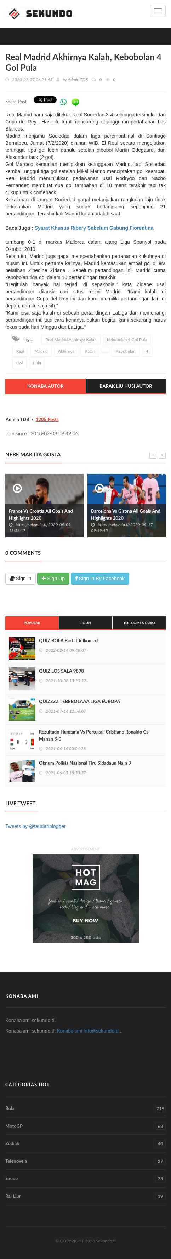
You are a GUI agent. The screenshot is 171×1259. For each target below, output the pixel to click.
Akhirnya (66, 351)
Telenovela (85, 1161)
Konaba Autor (45, 386)
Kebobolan (125, 351)
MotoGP (85, 1126)
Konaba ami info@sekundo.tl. (88, 1031)
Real (20, 351)
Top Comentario (139, 623)
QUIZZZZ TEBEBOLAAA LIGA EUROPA (79, 701)
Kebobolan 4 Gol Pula (127, 339)
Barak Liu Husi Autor (125, 386)
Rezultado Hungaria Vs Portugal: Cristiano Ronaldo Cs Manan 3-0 (93, 735)
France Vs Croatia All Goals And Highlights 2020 (41, 514)
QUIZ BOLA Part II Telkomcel (68, 640)
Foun (86, 623)
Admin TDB (78, 79)
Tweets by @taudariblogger (35, 826)
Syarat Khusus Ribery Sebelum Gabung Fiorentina (93, 228)
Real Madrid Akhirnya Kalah (71, 339)
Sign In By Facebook (100, 578)
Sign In (20, 578)
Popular (32, 623)
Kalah (90, 351)
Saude (85, 1178)
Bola (85, 1108)
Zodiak (85, 1143)
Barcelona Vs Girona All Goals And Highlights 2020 (125, 514)
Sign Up (53, 578)
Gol (19, 363)
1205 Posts (47, 419)
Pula (37, 363)
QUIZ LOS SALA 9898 (61, 671)
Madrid (41, 351)
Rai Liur (85, 1196)
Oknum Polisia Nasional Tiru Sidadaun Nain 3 (85, 763)
